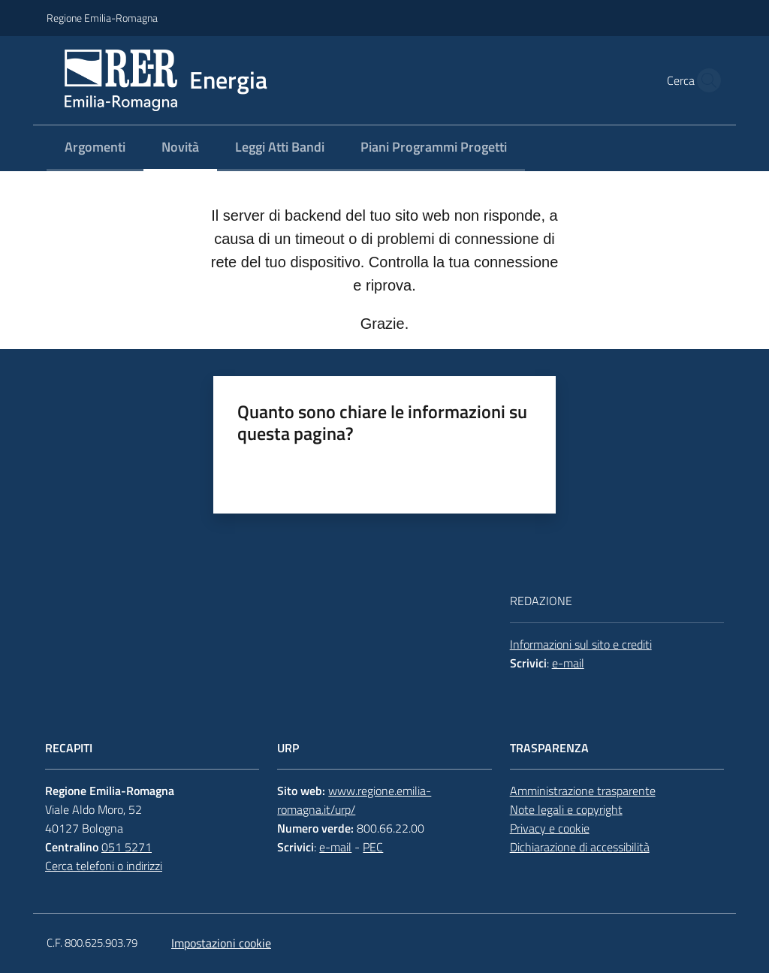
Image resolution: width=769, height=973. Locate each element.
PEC (373, 847)
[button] (704, 80)
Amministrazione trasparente (583, 791)
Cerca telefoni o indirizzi (103, 866)
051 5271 (126, 847)
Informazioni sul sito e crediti (581, 644)
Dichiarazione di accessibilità (580, 847)
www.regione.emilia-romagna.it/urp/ (354, 800)
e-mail (568, 663)
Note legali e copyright (566, 809)
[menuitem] (95, 148)
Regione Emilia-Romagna (102, 18)
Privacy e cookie (550, 828)
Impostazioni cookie (221, 943)
